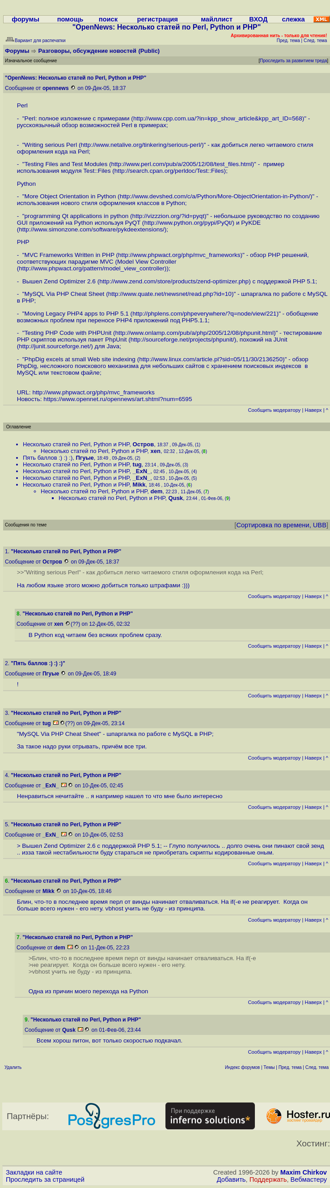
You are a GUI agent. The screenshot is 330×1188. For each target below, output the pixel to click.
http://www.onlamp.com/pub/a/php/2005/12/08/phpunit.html (194, 332)
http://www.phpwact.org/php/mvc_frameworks (179, 255)
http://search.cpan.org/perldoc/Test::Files (169, 170)
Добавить (231, 1179)
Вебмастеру (309, 1179)
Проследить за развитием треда (293, 60)
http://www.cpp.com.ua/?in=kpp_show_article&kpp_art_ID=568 (217, 118)
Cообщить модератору (274, 410)
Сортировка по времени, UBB (281, 525)
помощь (70, 19)
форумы (25, 19)
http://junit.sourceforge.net (54, 346)
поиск (108, 19)
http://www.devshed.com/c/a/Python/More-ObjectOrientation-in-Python (214, 196)
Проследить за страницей (45, 1179)
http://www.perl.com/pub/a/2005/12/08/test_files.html (181, 164)
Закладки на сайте (34, 1172)
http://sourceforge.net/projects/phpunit (182, 339)
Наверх (313, 410)
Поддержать (268, 1179)
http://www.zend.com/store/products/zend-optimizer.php (174, 281)
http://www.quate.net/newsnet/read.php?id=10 (170, 294)
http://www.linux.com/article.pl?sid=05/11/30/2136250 (211, 359)
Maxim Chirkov (303, 1172)
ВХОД (258, 19)
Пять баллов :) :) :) (47, 457)
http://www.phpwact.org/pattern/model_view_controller (92, 268)
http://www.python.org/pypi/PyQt (187, 222)
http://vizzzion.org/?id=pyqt (168, 216)
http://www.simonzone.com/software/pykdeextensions (91, 229)
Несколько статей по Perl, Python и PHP (76, 444)
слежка (293, 19)
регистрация (157, 19)
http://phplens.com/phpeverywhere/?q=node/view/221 (204, 313)
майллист (217, 19)
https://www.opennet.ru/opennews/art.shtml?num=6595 (117, 399)
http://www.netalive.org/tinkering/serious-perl (140, 144)
